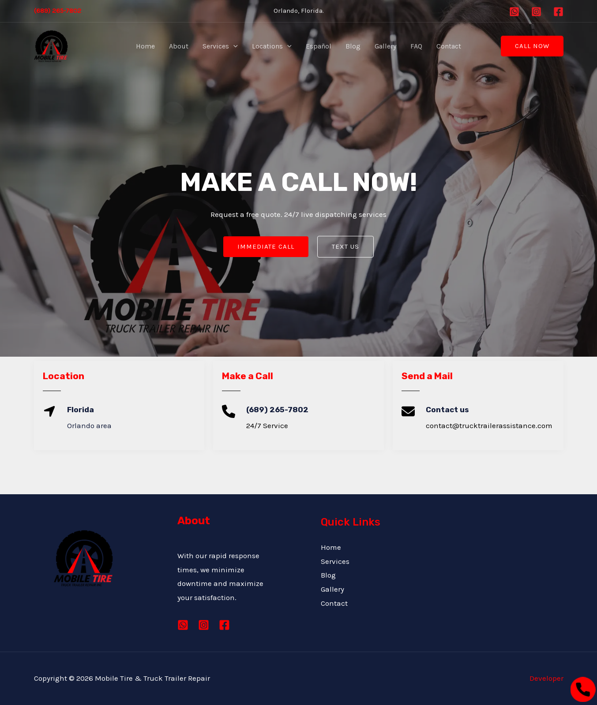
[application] (233, 46)
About (178, 46)
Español (318, 46)
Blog (352, 46)
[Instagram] (536, 12)
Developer (546, 678)
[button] (532, 46)
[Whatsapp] (514, 12)
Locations (272, 46)
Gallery (385, 46)
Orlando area (89, 425)
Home (145, 46)
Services (220, 46)
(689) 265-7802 (57, 11)
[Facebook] (558, 12)
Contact (448, 46)
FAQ (416, 46)
